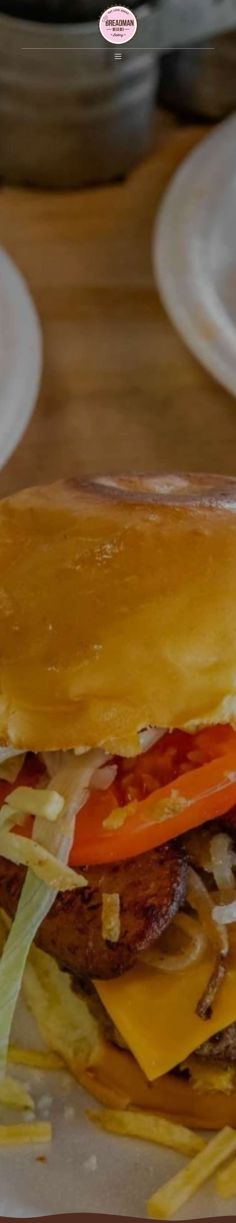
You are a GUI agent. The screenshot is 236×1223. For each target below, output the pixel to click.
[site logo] (118, 24)
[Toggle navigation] (118, 56)
